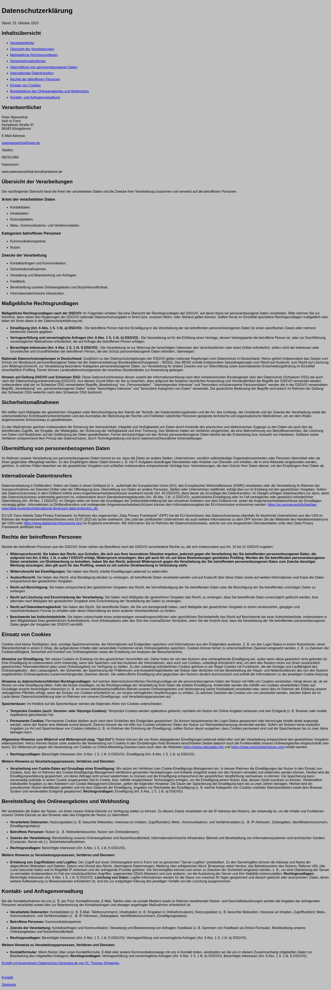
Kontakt (7, 977)
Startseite (9, 984)
